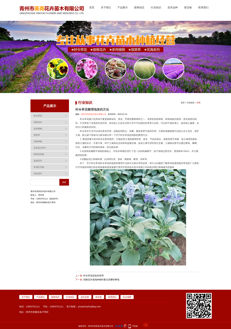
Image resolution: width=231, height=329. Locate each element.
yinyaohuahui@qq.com (89, 306)
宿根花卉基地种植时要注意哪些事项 (101, 279)
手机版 (135, 326)
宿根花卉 (38, 122)
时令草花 (38, 116)
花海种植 (38, 141)
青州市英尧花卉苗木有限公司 (93, 114)
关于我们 (106, 7)
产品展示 (122, 7)
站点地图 (127, 297)
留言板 (188, 7)
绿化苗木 (38, 173)
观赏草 (37, 135)
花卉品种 (172, 7)
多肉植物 (38, 128)
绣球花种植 (39, 154)
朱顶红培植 (39, 167)
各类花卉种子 (40, 148)
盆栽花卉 (38, 160)
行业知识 (156, 7)
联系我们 (203, 7)
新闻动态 (139, 7)
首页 (91, 7)
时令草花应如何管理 (93, 275)
